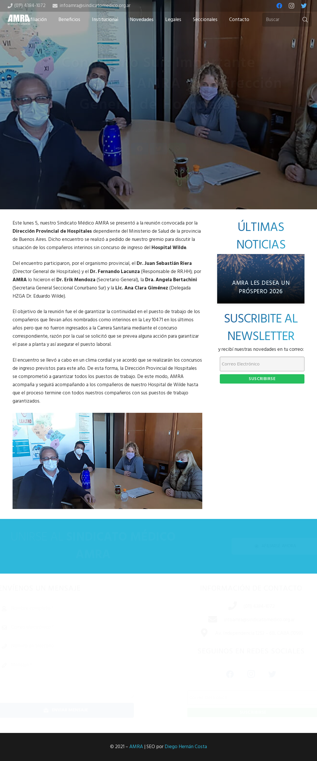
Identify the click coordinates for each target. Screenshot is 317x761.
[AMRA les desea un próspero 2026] (261, 278)
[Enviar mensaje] (76, 710)
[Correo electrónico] (76, 627)
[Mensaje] (76, 678)
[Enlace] (19, 20)
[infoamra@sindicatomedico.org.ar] (206, 620)
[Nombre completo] (76, 608)
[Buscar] (287, 20)
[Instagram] (291, 6)
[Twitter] (304, 6)
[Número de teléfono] (76, 646)
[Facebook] (279, 6)
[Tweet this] (158, 163)
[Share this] (140, 163)
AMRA (136, 747)
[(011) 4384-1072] (226, 606)
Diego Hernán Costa (186, 747)
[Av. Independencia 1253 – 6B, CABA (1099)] (197, 633)
